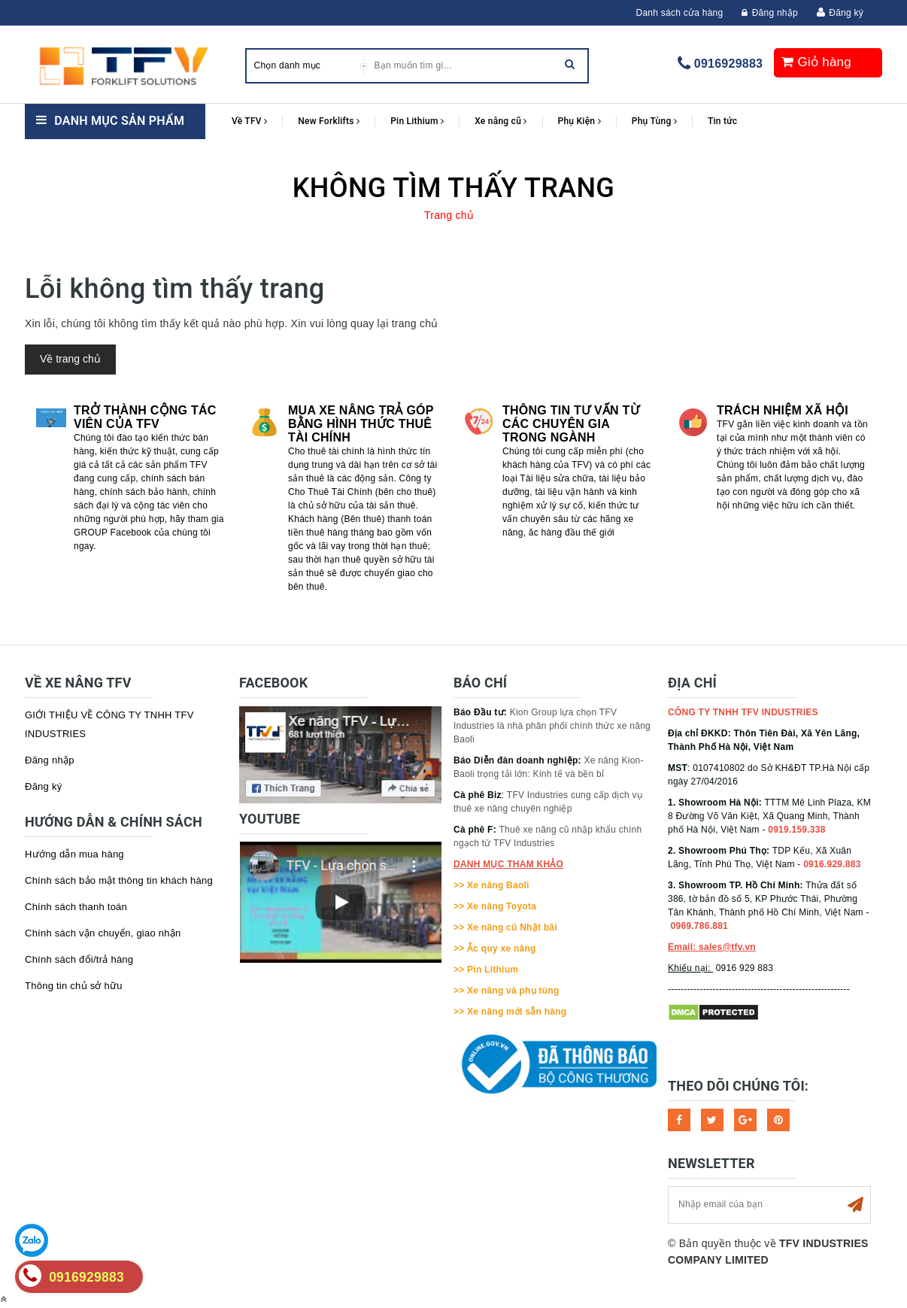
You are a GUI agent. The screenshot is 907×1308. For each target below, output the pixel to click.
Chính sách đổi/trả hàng (79, 959)
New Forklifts (328, 121)
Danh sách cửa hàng (679, 13)
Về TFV (249, 121)
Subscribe (855, 1205)
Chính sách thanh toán (76, 906)
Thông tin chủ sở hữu (74, 985)
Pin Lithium (417, 121)
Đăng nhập (770, 13)
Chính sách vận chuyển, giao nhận (103, 933)
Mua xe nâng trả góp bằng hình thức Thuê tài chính (360, 424)
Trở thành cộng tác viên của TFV (145, 417)
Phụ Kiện (579, 121)
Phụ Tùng (654, 121)
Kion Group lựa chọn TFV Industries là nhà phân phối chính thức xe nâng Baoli (552, 726)
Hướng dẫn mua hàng (74, 854)
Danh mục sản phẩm (119, 121)
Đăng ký (846, 13)
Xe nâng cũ (500, 121)
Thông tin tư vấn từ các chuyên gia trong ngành (570, 424)
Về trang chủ (70, 359)
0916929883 (728, 63)
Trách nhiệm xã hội (782, 410)
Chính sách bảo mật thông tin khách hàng (119, 880)
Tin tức (722, 121)
